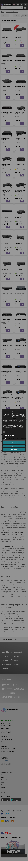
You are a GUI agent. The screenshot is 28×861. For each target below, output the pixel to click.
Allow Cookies (14, 449)
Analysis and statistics (10, 435)
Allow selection (14, 442)
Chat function (8, 438)
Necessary (7, 432)
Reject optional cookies (14, 446)
